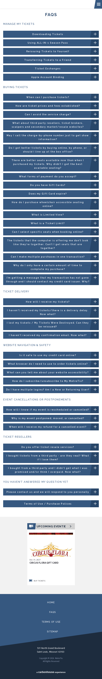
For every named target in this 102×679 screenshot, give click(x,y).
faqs (52, 612)
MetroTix (45, 4)
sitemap (52, 631)
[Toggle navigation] (99, 4)
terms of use (51, 622)
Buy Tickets (37, 581)
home (51, 602)
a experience (51, 672)
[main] (51, 301)
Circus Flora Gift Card (44, 563)
